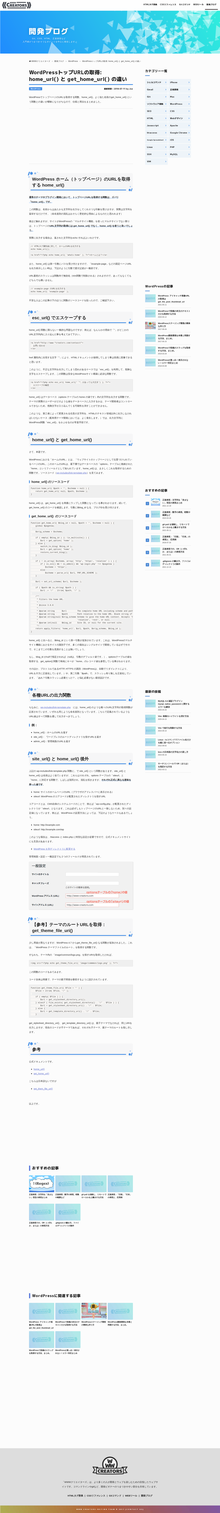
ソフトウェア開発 (155, 104)
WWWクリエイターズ (75, 1482)
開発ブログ (210, 4)
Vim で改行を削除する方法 (170, 728)
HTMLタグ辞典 (139, 4)
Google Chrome (178, 132)
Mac (172, 96)
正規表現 (174, 89)
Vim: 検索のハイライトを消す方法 (173, 716)
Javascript (153, 125)
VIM (149, 161)
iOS (172, 140)
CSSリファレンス (160, 4)
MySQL (174, 154)
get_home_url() (41, 1073)
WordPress (36, 89)
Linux (150, 147)
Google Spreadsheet (155, 140)
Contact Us (135, 1509)
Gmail (150, 89)
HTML (150, 118)
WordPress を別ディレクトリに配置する (54, 849)
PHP (172, 147)
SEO (149, 111)
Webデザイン (176, 118)
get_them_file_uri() (43, 1088)
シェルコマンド (154, 82)
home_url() (39, 1069)
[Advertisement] (81, 136)
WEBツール (195, 4)
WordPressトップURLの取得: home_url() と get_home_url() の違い (78, 76)
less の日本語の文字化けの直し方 (173, 752)
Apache (174, 125)
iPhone (173, 82)
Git (149, 96)
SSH (149, 154)
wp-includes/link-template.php (72, 473)
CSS (172, 111)
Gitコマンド (179, 4)
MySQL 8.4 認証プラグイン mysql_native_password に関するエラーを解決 (173, 704)
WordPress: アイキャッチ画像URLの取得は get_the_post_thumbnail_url (41, 1325)
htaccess (152, 132)
